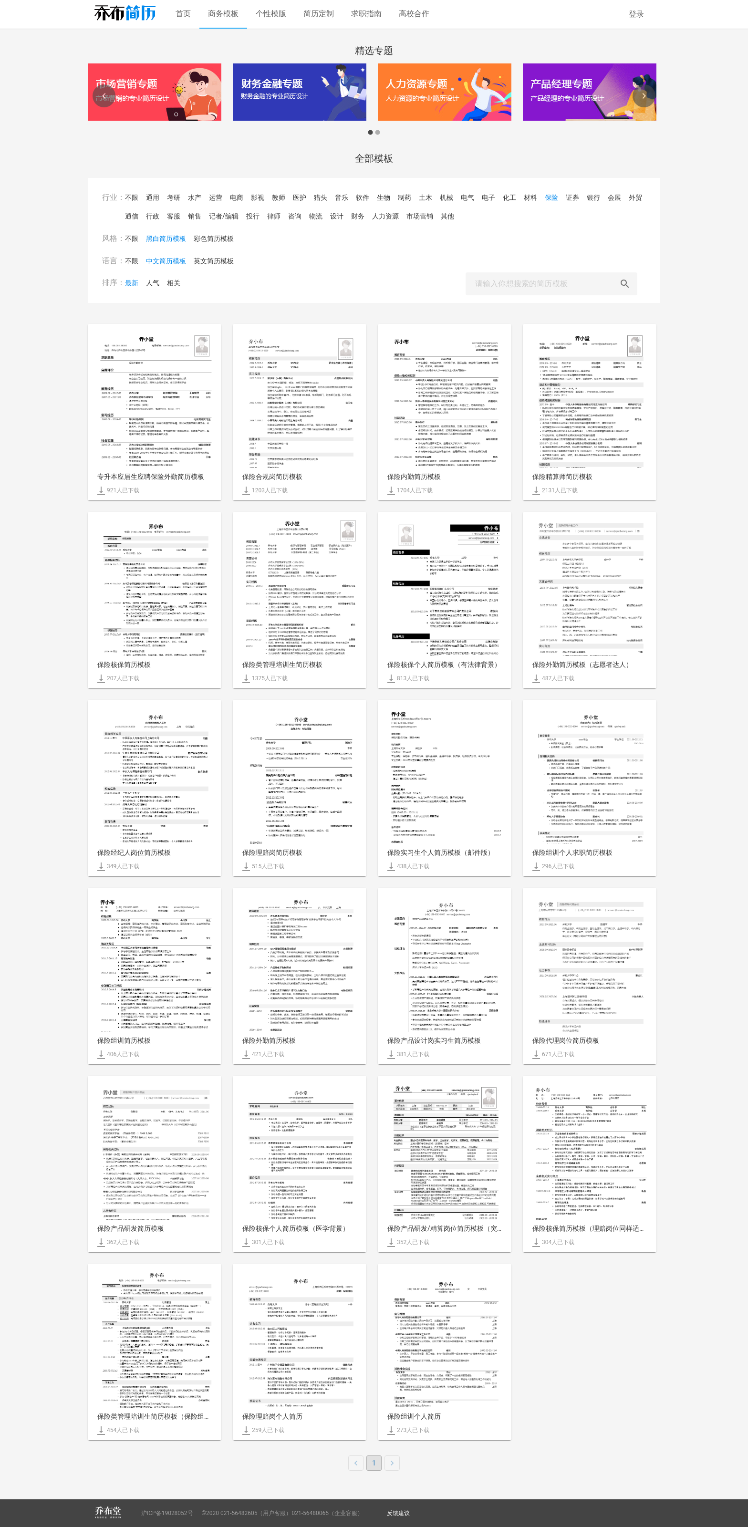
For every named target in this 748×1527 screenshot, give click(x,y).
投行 (253, 216)
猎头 (320, 197)
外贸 (635, 197)
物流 (315, 216)
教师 (278, 197)
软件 (362, 197)
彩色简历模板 (214, 238)
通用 (152, 197)
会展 (614, 197)
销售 (194, 216)
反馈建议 (398, 1513)
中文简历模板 (166, 261)
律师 (273, 216)
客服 (173, 216)
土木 (425, 197)
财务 (357, 216)
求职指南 (366, 13)
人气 (152, 283)
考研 (173, 197)
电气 (467, 197)
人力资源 (385, 216)
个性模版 (271, 13)
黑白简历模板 (166, 238)
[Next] (644, 95)
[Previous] (104, 95)
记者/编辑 (224, 216)
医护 (299, 197)
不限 (131, 197)
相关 (173, 283)
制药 (404, 197)
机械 (446, 197)
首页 (183, 13)
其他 (447, 216)
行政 (152, 216)
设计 (336, 216)
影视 (257, 197)
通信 (131, 216)
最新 (131, 283)
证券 (572, 197)
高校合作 (414, 13)
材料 (530, 197)
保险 (551, 197)
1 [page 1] (374, 1463)
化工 (509, 197)
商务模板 (223, 13)
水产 (194, 197)
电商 (236, 197)
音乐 (341, 197)
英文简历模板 (214, 261)
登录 (636, 14)
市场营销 (419, 216)
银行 (593, 197)
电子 (488, 197)
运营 (215, 197)
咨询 (294, 216)
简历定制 (318, 13)
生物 (383, 197)
